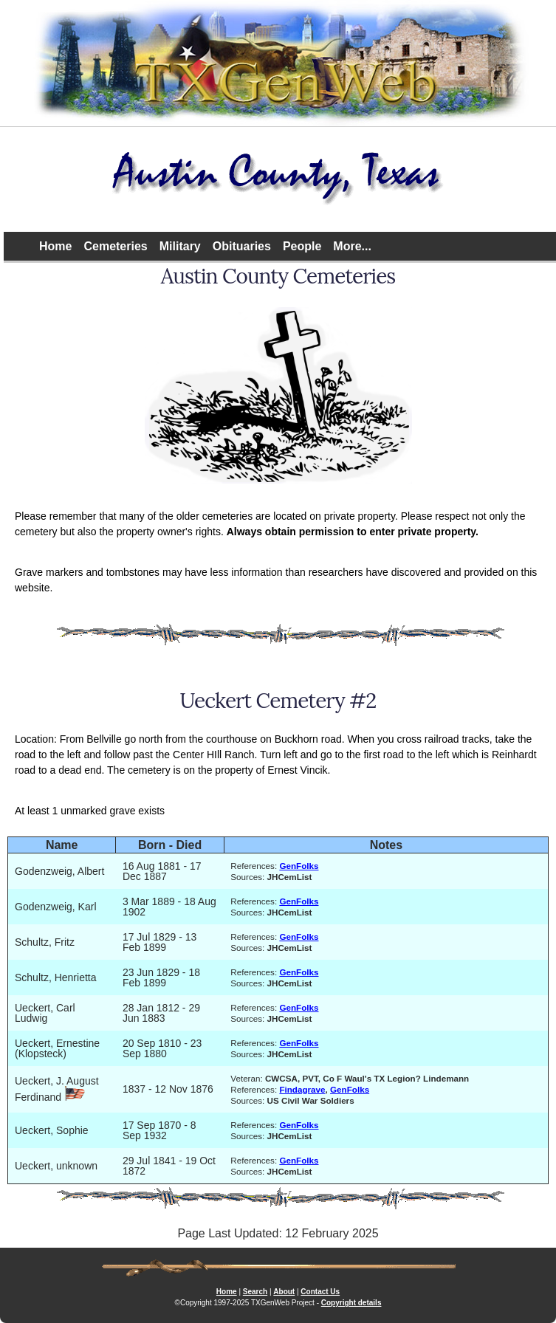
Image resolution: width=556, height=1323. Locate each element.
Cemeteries (115, 246)
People (302, 246)
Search (255, 1292)
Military (180, 246)
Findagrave (302, 1089)
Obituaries (242, 246)
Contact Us (320, 1292)
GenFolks (298, 865)
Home (55, 246)
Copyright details (351, 1303)
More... (352, 246)
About (284, 1292)
